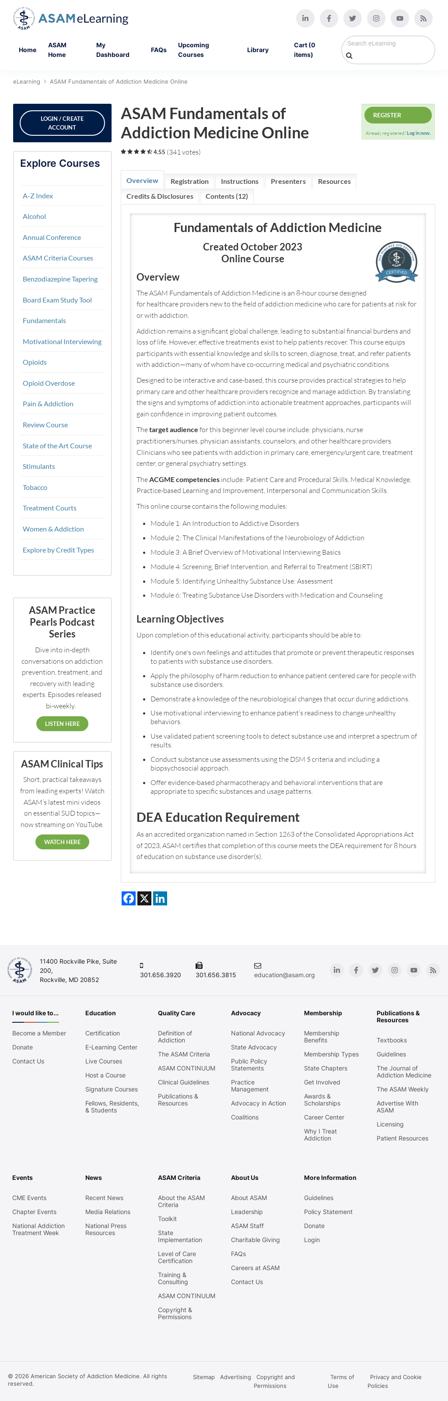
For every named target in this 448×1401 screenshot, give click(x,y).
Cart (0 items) (304, 49)
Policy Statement (328, 1211)
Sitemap (204, 1376)
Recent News (104, 1197)
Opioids (35, 362)
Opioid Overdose (49, 383)
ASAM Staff (247, 1225)
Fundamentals (44, 320)
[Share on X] (144, 898)
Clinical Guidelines (183, 1082)
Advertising (235, 1376)
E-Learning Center (111, 1047)
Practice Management (250, 1086)
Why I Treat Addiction (320, 1135)
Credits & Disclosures (159, 196)
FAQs (159, 49)
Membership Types (331, 1054)
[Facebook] (329, 18)
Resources (334, 181)
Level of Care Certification (177, 1257)
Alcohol (34, 216)
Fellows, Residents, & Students (112, 1107)
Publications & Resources (178, 1100)
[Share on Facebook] (128, 898)
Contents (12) (227, 196)
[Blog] (423, 18)
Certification (102, 1033)
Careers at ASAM (255, 1267)
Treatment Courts (50, 507)
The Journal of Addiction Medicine (404, 1072)
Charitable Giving (255, 1239)
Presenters (288, 181)
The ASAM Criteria (184, 1054)
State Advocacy (254, 1047)
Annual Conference (52, 237)
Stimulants (39, 466)
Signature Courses (111, 1089)
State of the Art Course (57, 445)
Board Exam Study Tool (57, 300)
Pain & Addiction (48, 403)
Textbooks (392, 1040)
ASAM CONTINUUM (186, 1068)
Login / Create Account (62, 123)
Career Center (324, 1117)
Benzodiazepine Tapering (60, 279)
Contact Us (28, 1061)
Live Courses (103, 1061)
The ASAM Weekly (403, 1089)
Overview (142, 180)
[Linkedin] (305, 18)
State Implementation (180, 1236)
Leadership (247, 1211)
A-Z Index (38, 195)
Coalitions (245, 1117)
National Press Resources (105, 1229)
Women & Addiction (53, 528)
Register (387, 115)
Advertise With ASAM (397, 1107)
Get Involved (322, 1082)
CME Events (29, 1197)
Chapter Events (34, 1211)
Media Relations (107, 1211)
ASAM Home (57, 49)
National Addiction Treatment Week (38, 1229)
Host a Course (105, 1075)
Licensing (390, 1124)
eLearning (26, 81)
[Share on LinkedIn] (160, 898)
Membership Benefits (322, 1037)
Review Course (45, 424)
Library (265, 50)
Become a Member (39, 1033)
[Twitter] (352, 18)
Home (27, 49)
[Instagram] (376, 18)
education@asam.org (284, 975)
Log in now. (418, 133)
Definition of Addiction (175, 1037)
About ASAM (249, 1197)
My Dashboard (113, 49)
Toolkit (167, 1218)
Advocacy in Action (258, 1103)
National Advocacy (258, 1033)
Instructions (240, 181)
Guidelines (391, 1054)
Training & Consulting (173, 1278)
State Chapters (325, 1068)
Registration (190, 181)
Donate (22, 1047)
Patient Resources (402, 1138)
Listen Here (62, 723)
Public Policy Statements (249, 1065)
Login (312, 1239)
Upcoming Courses (193, 49)
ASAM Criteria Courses (58, 257)
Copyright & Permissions (175, 1313)
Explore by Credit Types (58, 550)
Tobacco (35, 487)
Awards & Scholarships (322, 1100)
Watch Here (62, 841)
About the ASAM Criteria (181, 1201)
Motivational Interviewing (62, 341)
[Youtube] (400, 18)
